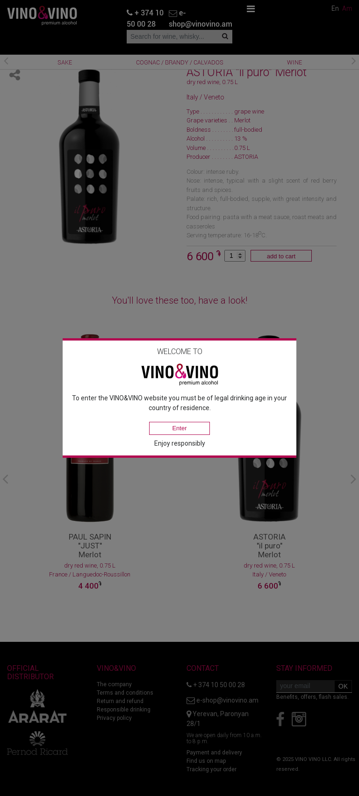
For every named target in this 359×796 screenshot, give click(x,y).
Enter (179, 428)
